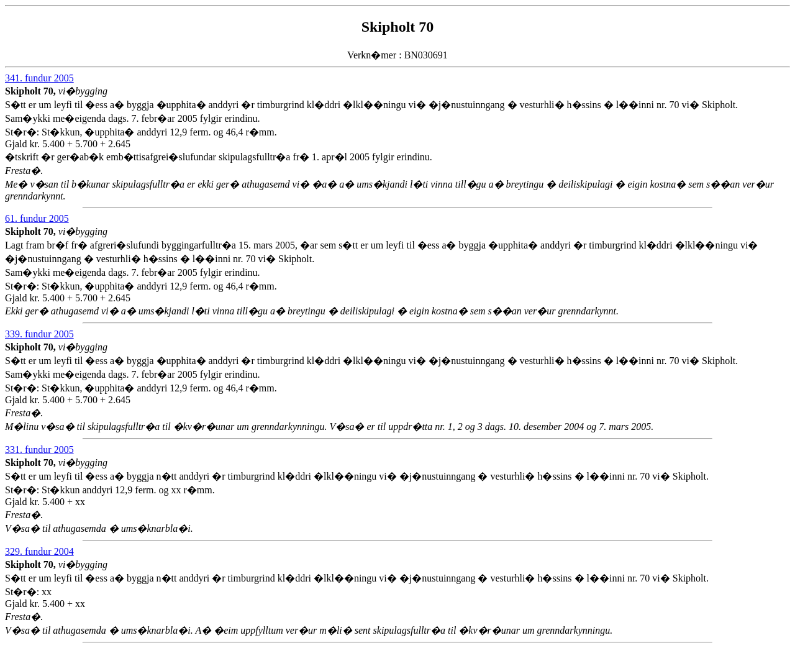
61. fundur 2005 (37, 218)
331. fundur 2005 (39, 449)
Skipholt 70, (31, 91)
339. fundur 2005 (39, 334)
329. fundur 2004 (39, 551)
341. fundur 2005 (39, 78)
